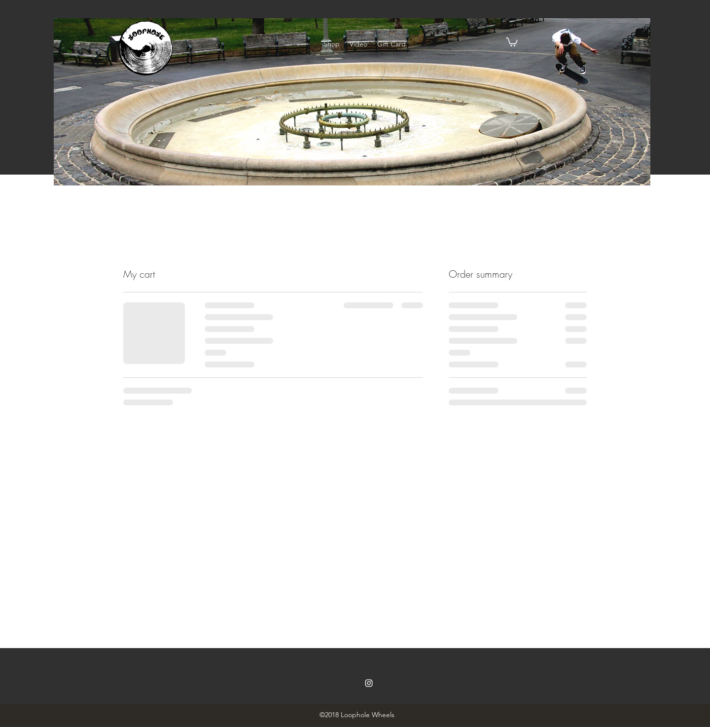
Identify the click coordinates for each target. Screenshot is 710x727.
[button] (512, 41)
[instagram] (369, 683)
